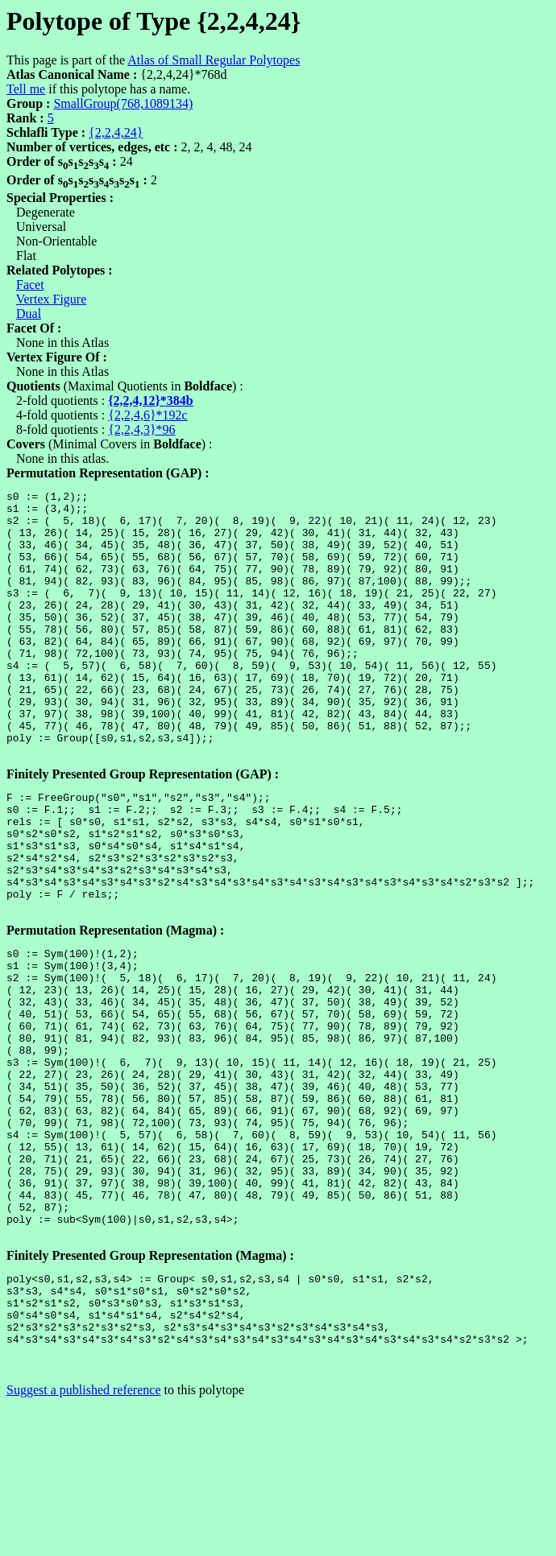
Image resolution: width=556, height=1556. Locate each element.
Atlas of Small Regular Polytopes (213, 60)
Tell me (25, 89)
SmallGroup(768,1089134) (123, 103)
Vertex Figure (51, 299)
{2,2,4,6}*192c (147, 415)
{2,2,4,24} (116, 132)
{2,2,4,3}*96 (141, 429)
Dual (28, 313)
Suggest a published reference (83, 1542)
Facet (30, 284)
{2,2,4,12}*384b (150, 400)
